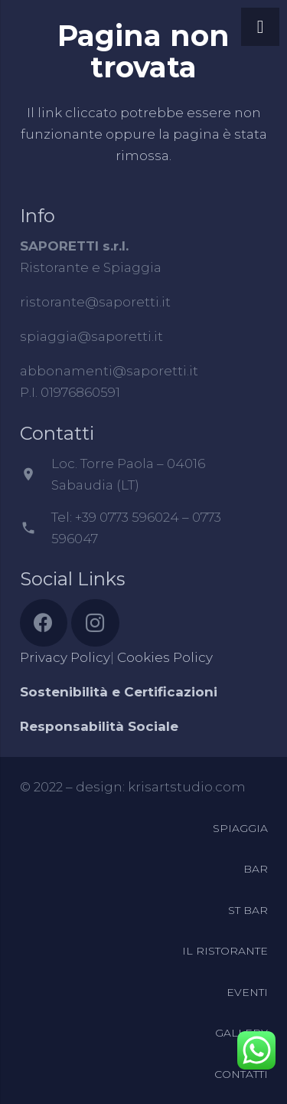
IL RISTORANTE (225, 951)
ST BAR (248, 910)
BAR (255, 869)
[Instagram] (95, 623)
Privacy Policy (65, 657)
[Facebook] (44, 623)
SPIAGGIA (240, 828)
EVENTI (247, 992)
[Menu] (260, 27)
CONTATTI (241, 1074)
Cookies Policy (165, 657)
